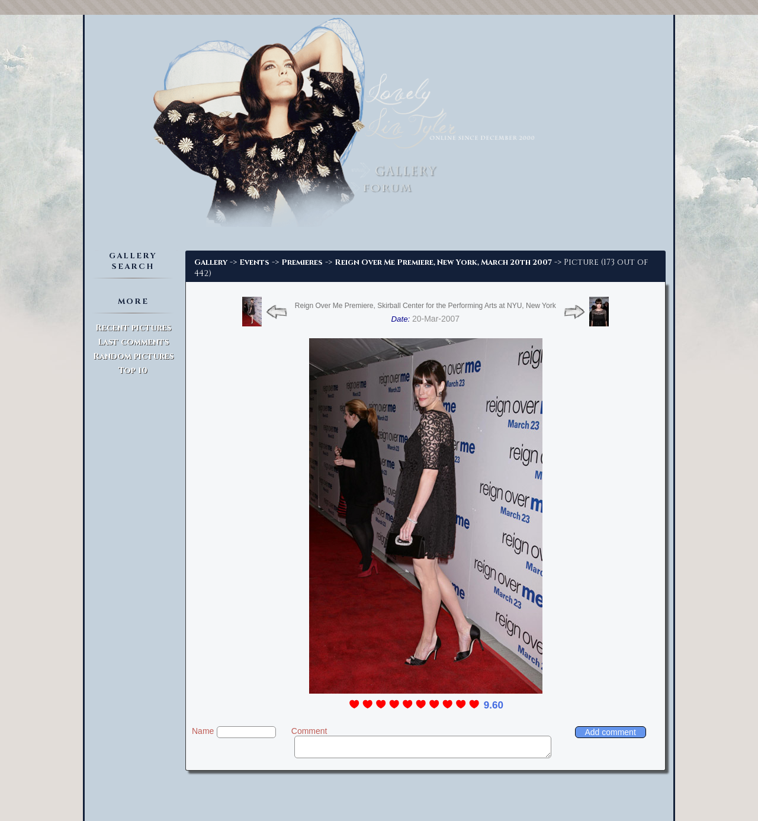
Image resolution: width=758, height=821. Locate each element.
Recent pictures (133, 327)
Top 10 (132, 370)
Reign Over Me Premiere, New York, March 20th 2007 (443, 262)
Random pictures (133, 356)
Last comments (133, 342)
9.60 (493, 705)
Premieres (302, 262)
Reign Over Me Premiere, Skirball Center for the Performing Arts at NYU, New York (425, 306)
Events (254, 262)
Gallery (210, 262)
